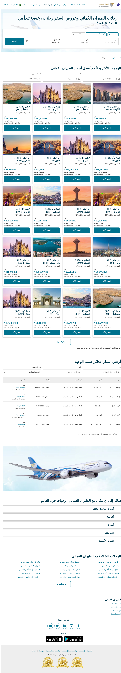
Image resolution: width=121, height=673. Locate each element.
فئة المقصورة (35, 74)
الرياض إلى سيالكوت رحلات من (107, 577)
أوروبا (112, 525)
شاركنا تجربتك (115, 607)
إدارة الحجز (46, 5)
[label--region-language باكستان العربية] (11, 4)
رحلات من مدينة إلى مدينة (68, 651)
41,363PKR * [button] (105, 23)
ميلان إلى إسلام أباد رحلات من (29, 562)
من (115, 40)
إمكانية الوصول (114, 614)
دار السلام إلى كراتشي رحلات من (27, 577)
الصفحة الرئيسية (114, 58)
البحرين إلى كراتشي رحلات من (67, 570)
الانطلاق (55, 40)
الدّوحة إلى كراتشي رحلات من (107, 562)
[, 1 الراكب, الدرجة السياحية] (96, 34)
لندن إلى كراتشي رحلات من (29, 566)
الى (86, 40)
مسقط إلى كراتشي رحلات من (68, 562)
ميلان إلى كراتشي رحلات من (68, 577)
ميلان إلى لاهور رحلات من (109, 566)
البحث (13, 41)
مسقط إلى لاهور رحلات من (69, 566)
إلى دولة (88, 651)
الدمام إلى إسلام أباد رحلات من (28, 570)
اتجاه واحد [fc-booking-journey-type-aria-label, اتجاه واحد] (113, 34)
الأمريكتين (110, 533)
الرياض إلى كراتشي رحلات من (68, 573)
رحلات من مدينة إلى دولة (52, 651)
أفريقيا (112, 517)
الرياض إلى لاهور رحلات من (29, 573)
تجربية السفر (34, 4)
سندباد (25, 5)
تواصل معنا (116, 611)
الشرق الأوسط (108, 541)
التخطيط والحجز (76, 4)
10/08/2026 (54, 42)
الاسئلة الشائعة (114, 604)
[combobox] (103, 42)
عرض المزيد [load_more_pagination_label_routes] (60, 584)
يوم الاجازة (56, 5)
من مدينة (39, 651)
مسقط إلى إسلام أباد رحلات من (107, 573)
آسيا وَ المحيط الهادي (105, 509)
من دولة (32, 651)
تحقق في (64, 5)
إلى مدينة (80, 651)
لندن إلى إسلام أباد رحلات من (108, 570)
